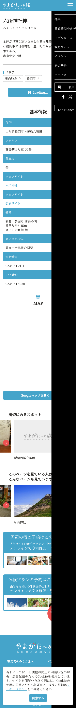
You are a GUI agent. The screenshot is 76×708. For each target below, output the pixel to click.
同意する (38, 698)
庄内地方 (13, 78)
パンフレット (55, 661)
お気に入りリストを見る (58, 615)
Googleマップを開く (45, 395)
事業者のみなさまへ (20, 661)
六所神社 (11, 185)
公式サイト (12, 203)
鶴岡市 (33, 78)
